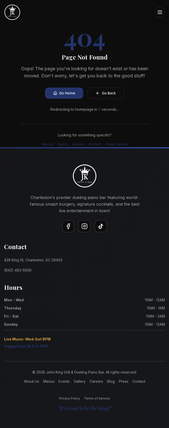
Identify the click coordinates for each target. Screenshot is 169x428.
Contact (94, 144)
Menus (47, 144)
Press (123, 381)
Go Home (64, 93)
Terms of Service (97, 398)
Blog (111, 381)
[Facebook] (68, 226)
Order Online (116, 144)
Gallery (78, 144)
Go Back (106, 93)
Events (62, 144)
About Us (31, 381)
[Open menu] (160, 12)
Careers (96, 381)
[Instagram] (84, 226)
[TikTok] (101, 226)
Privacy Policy (69, 398)
